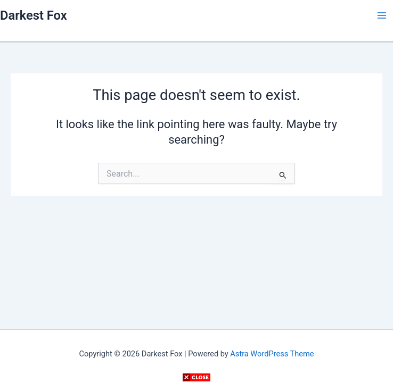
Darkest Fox (33, 15)
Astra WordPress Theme (272, 354)
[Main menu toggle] (382, 15)
